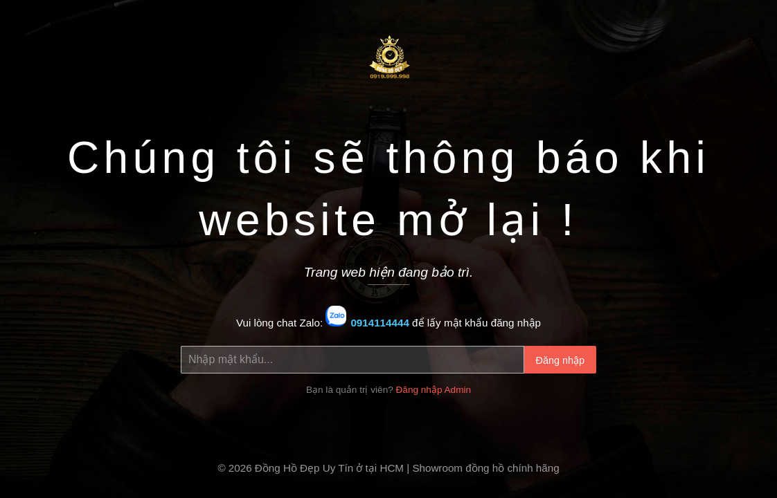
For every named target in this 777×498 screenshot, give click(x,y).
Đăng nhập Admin (434, 390)
